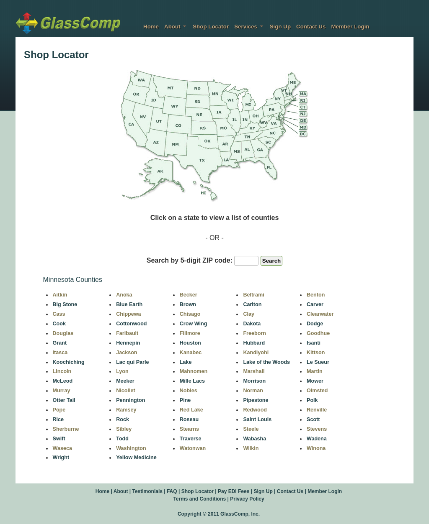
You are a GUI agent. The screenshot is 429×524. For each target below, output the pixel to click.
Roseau (189, 419)
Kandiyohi (256, 352)
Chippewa (128, 314)
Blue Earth (129, 304)
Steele (250, 429)
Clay (248, 314)
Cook (59, 324)
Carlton (252, 304)
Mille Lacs (192, 381)
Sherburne (66, 429)
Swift (59, 439)
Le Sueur (318, 362)
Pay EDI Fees (233, 491)
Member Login (350, 26)
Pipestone (255, 400)
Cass (59, 314)
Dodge (315, 324)
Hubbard (254, 343)
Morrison (254, 381)
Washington (131, 448)
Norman (253, 391)
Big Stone (65, 304)
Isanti (313, 343)
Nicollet (125, 391)
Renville (317, 410)
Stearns (189, 429)
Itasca (60, 352)
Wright (61, 457)
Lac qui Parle (132, 362)
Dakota (252, 324)
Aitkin (60, 295)
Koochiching (69, 362)
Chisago (190, 314)
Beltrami (253, 295)
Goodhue (318, 333)
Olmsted (317, 391)
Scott (313, 419)
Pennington (130, 400)
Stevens (317, 429)
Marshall (253, 371)
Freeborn (254, 333)
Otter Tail (64, 400)
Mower (315, 381)
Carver (315, 304)
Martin (315, 371)
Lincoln (62, 371)
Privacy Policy (247, 499)
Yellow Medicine (136, 457)
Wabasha (254, 439)
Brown (188, 304)
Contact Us (311, 26)
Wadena (317, 439)
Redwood (255, 410)
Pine (185, 400)
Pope (59, 410)
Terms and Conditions (199, 499)
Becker (188, 295)
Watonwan (193, 448)
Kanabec (191, 352)
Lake (186, 362)
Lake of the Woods (266, 362)
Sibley (124, 429)
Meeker (125, 381)
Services (249, 26)
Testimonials (147, 491)
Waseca (62, 448)
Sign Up (280, 26)
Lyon (122, 371)
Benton (316, 295)
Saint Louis (257, 419)
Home (151, 26)
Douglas (63, 333)
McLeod (63, 381)
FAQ (172, 491)
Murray (61, 391)
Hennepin (128, 343)
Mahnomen (193, 371)
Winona (316, 448)
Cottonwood (131, 324)
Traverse (191, 439)
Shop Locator (211, 26)
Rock (122, 419)
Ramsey (126, 410)
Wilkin (250, 448)
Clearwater (320, 314)
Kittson (316, 352)
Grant (60, 343)
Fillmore (190, 333)
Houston (190, 343)
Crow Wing (193, 324)
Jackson (126, 352)
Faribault (127, 333)
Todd (122, 439)
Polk (312, 400)
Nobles (188, 391)
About (175, 26)
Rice (58, 419)
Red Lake (191, 410)
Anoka (124, 295)
